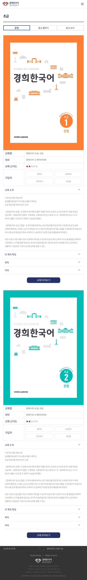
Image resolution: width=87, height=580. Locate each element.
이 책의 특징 (10, 254)
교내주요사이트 (9, 548)
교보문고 (68, 174)
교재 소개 (9, 189)
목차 (7, 262)
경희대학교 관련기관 (55, 548)
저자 (7, 270)
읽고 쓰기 (70, 27)
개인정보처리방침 (35, 555)
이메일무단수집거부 (51, 555)
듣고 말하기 (43, 27)
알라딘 (39, 174)
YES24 (68, 181)
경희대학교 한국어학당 (10, 4)
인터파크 (39, 181)
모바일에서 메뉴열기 (82, 4)
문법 (17, 27)
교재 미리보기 (43, 280)
